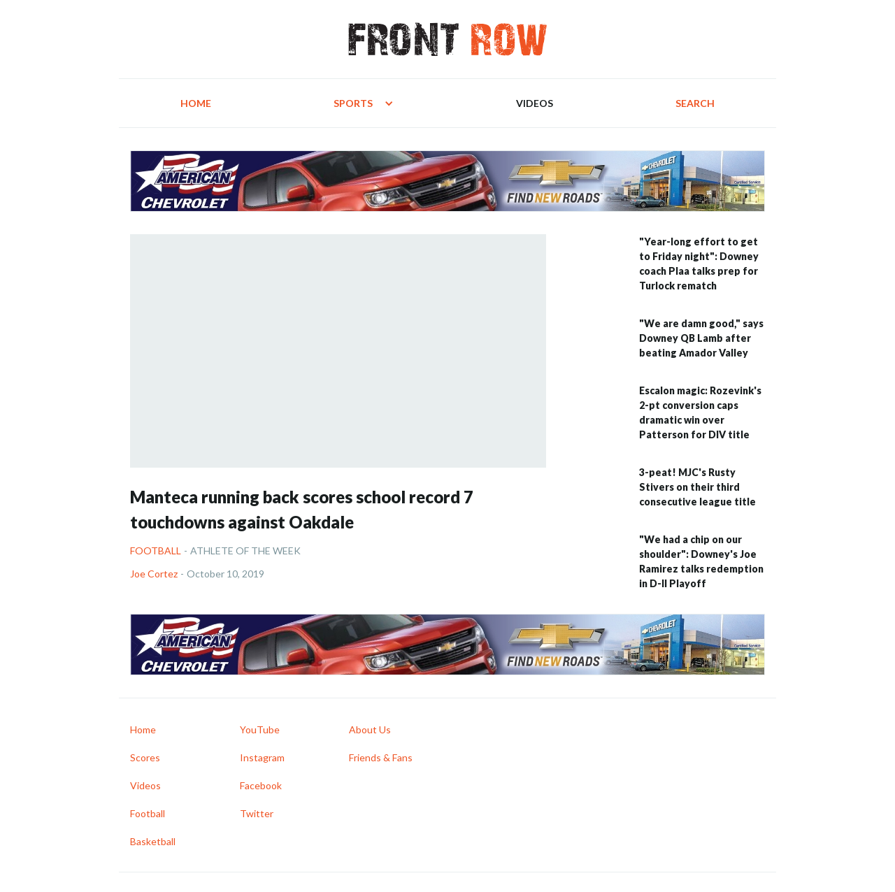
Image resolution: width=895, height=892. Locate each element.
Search (695, 103)
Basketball (153, 841)
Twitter (256, 813)
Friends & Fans (381, 757)
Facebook (261, 785)
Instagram (262, 757)
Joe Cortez (154, 574)
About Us (370, 729)
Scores (145, 757)
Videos (534, 103)
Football (155, 550)
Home (195, 103)
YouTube (260, 729)
